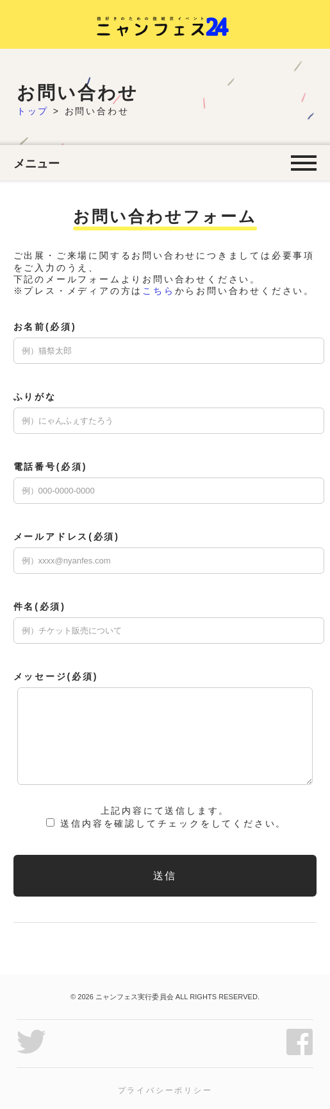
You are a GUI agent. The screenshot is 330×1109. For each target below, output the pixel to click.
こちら (158, 291)
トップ (33, 111)
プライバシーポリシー (165, 1090)
